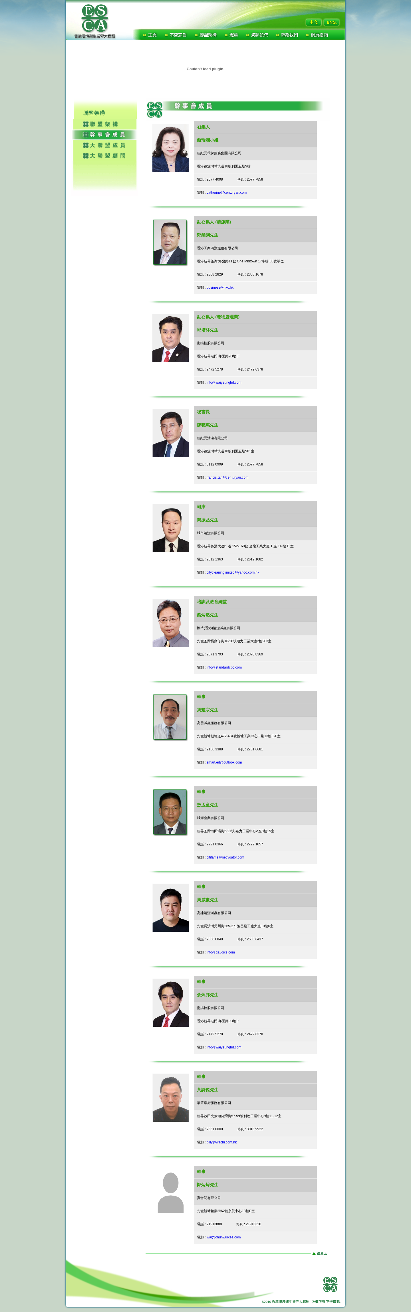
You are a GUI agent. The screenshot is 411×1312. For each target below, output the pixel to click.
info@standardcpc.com (224, 667)
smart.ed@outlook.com (224, 762)
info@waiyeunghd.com (224, 382)
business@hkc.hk (220, 287)
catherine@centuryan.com (227, 193)
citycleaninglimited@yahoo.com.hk (233, 572)
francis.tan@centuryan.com (227, 477)
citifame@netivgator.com (225, 857)
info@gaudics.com (221, 952)
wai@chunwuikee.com (224, 1237)
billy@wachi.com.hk (222, 1142)
